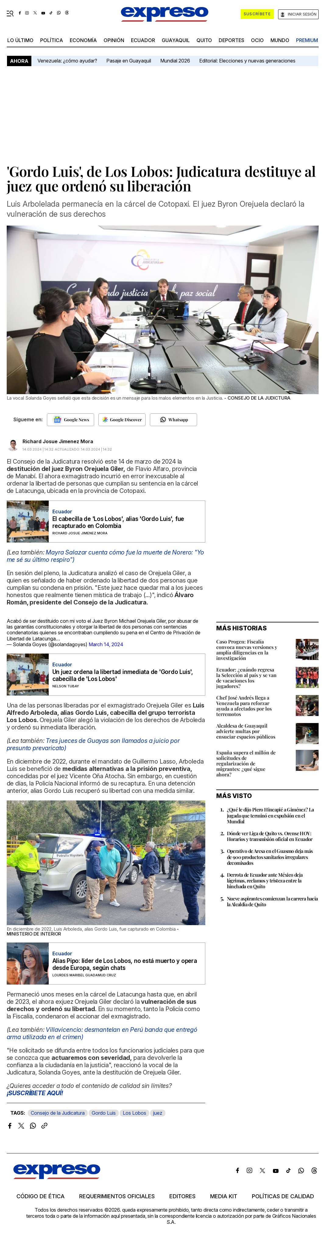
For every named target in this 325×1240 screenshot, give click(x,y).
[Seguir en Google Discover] (122, 419)
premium (307, 40)
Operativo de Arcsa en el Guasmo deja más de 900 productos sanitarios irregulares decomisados (270, 857)
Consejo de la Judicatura (58, 1113)
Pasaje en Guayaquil (128, 61)
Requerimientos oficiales (117, 1196)
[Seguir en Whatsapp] (173, 419)
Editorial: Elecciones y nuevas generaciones (247, 61)
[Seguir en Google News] (70, 419)
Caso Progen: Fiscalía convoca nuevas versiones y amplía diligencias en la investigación (246, 649)
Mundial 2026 (175, 61)
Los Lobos (134, 1113)
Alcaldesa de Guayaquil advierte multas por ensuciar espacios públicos (245, 731)
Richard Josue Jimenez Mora (58, 441)
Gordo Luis (104, 1113)
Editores (182, 1196)
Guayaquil (176, 40)
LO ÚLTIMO (20, 40)
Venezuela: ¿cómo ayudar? (67, 61)
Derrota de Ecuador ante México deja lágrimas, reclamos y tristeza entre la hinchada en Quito (265, 880)
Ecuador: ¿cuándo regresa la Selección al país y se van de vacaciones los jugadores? (246, 677)
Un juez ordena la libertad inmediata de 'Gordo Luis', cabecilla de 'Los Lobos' (122, 675)
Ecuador (143, 40)
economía (83, 40)
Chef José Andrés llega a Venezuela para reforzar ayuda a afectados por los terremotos (244, 705)
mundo (279, 40)
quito (204, 40)
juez (157, 1113)
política (51, 40)
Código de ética (40, 1196)
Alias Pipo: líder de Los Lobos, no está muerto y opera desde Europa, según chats (124, 964)
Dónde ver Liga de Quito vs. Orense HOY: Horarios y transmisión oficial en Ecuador (270, 836)
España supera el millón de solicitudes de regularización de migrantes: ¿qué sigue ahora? (246, 763)
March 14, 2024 (106, 644)
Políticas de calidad (283, 1196)
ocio (257, 40)
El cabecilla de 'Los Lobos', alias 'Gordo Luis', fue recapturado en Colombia (118, 522)
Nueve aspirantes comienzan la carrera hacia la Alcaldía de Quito (272, 901)
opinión (114, 40)
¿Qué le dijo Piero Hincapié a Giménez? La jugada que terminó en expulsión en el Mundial (270, 815)
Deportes (231, 40)
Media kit (223, 1196)
